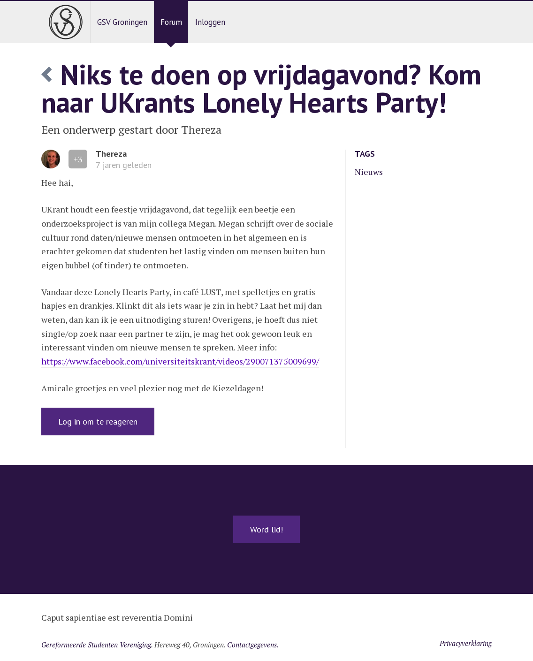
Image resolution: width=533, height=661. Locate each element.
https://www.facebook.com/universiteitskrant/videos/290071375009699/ (180, 361)
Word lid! (266, 529)
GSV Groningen (122, 22)
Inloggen (210, 22)
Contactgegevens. (253, 644)
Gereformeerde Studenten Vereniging (96, 644)
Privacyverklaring (466, 643)
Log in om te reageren (97, 421)
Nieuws (369, 171)
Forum (171, 22)
